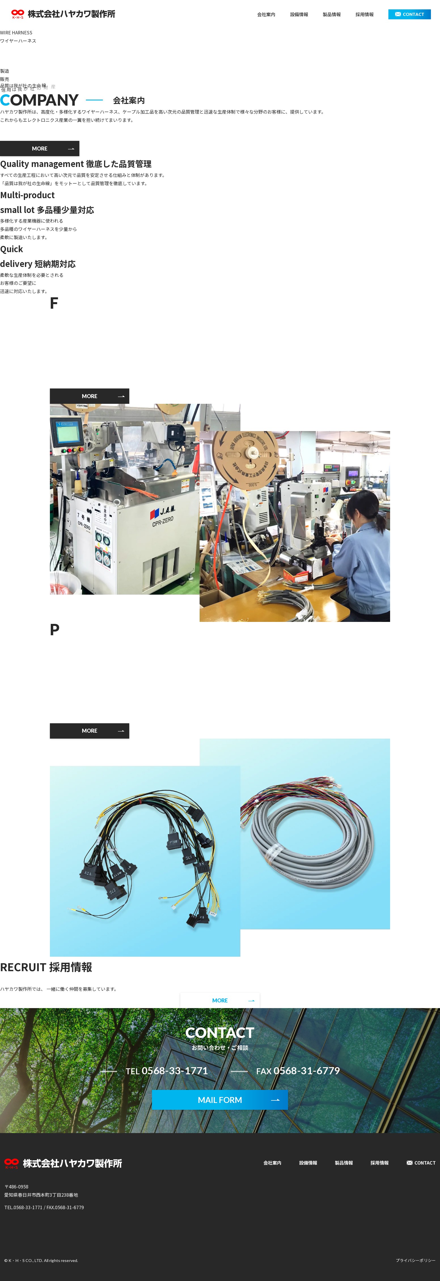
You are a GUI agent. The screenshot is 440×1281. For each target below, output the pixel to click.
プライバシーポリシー (416, 1260)
